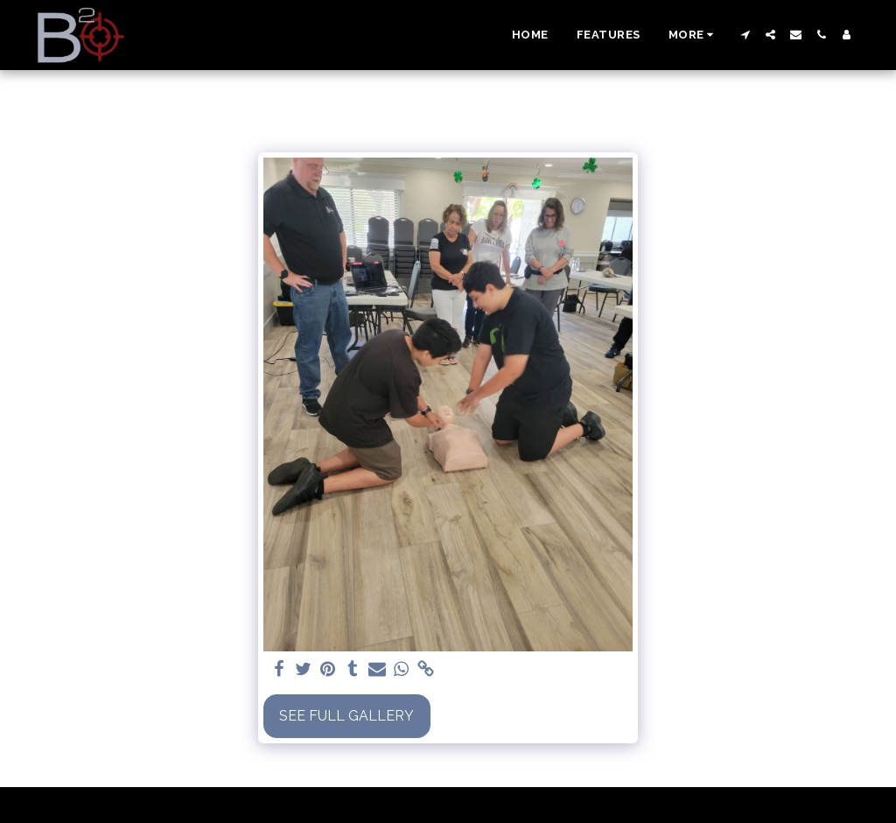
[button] (745, 34)
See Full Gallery (346, 715)
